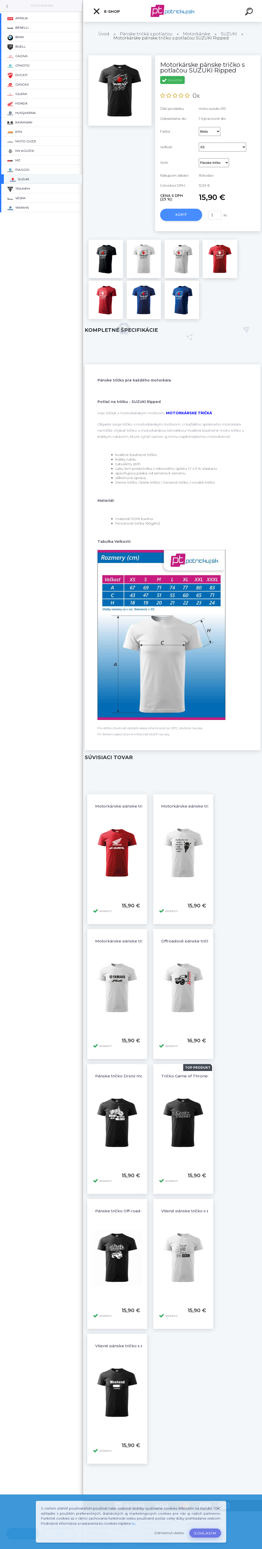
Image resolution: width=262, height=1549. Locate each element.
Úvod (103, 33)
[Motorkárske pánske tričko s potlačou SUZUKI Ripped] (119, 57)
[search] (249, 12)
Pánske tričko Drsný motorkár (125, 1076)
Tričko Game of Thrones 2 (187, 1076)
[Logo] (172, 11)
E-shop (106, 11)
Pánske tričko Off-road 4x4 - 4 (125, 1211)
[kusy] (215, 215)
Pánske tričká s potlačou (146, 33)
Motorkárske (42, 5)
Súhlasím (205, 1533)
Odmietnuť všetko (169, 1533)
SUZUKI (229, 33)
